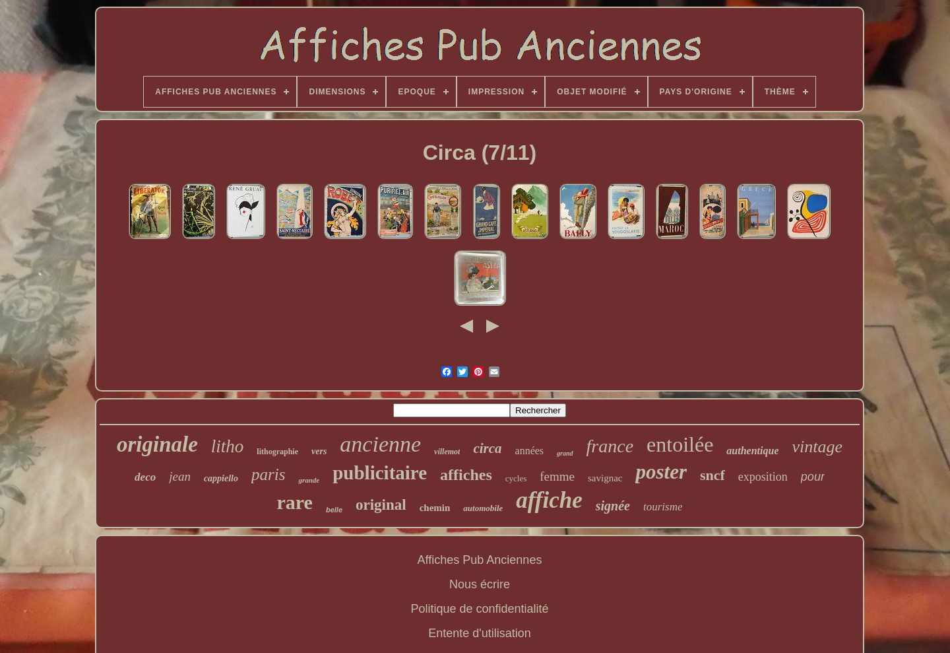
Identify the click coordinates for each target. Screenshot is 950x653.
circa (487, 448)
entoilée (680, 444)
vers (319, 451)
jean (180, 476)
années (529, 450)
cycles (515, 478)
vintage (817, 446)
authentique (752, 450)
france (610, 446)
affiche (549, 500)
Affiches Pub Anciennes (480, 560)
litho (227, 446)
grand (565, 453)
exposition (763, 476)
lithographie (277, 451)
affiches (466, 474)
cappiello (221, 478)
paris (268, 474)
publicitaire (379, 472)
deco (145, 477)
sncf (712, 475)
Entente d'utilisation (479, 633)
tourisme (663, 506)
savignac (605, 478)
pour (813, 476)
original (381, 505)
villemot (447, 451)
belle (334, 510)
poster (661, 471)
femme (557, 476)
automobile (483, 508)
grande (308, 480)
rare (295, 502)
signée (613, 505)
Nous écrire (479, 584)
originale (157, 444)
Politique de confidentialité (479, 608)
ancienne (380, 444)
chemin (435, 507)
